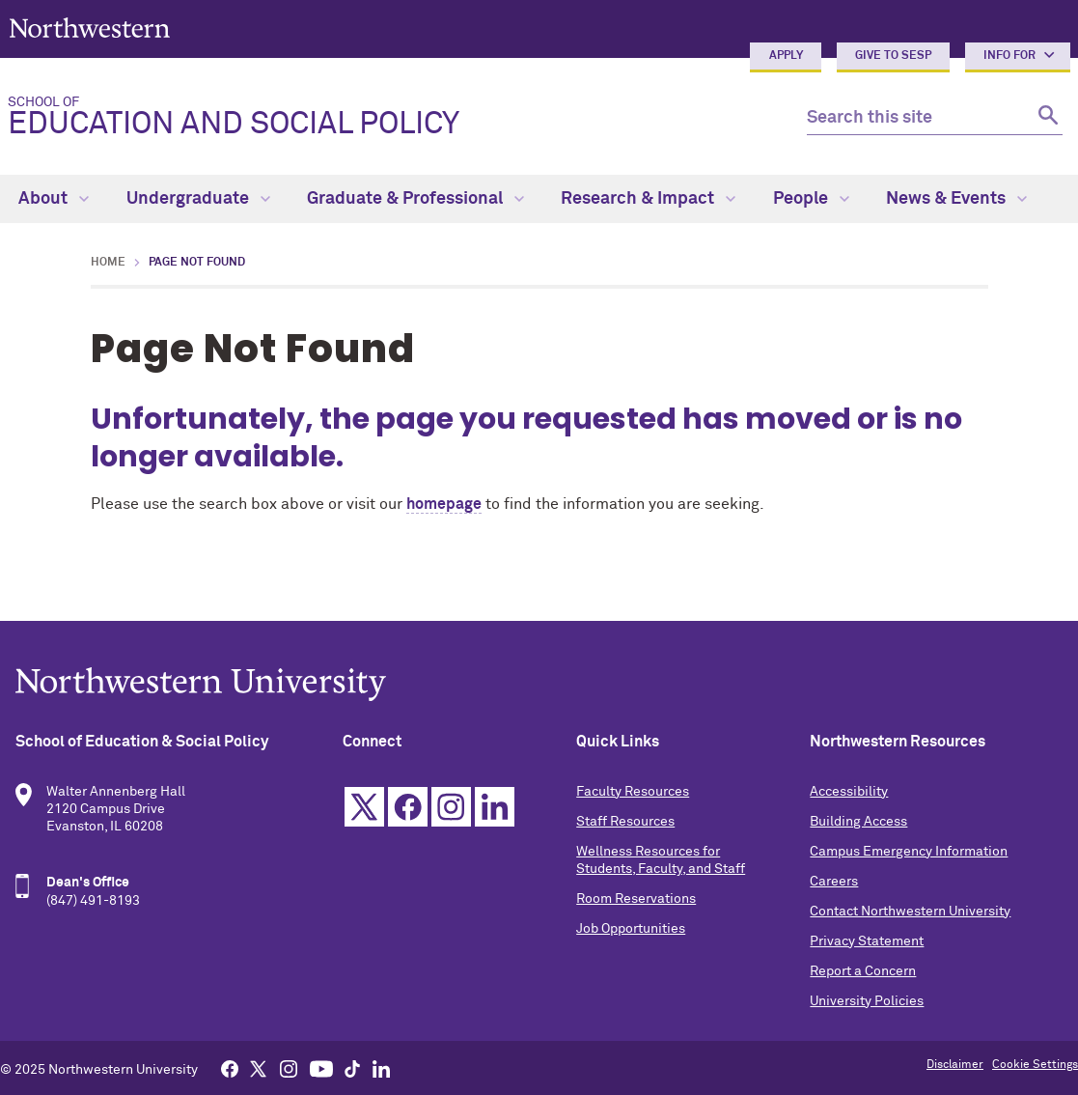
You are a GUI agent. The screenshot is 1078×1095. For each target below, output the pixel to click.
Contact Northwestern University (910, 911)
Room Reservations (636, 899)
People (811, 199)
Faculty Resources (632, 792)
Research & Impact (648, 199)
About (53, 199)
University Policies (867, 1001)
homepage (444, 504)
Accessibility (849, 792)
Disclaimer (954, 1065)
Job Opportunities (630, 929)
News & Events (956, 199)
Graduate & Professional (415, 199)
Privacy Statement (867, 941)
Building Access (858, 821)
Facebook (408, 807)
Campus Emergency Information (909, 851)
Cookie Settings (1035, 1065)
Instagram (451, 807)
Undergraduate (198, 199)
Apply (786, 56)
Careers (834, 881)
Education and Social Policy (392, 118)
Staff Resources (625, 821)
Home (108, 262)
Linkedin (494, 807)
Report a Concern (863, 971)
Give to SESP (893, 56)
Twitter (364, 807)
